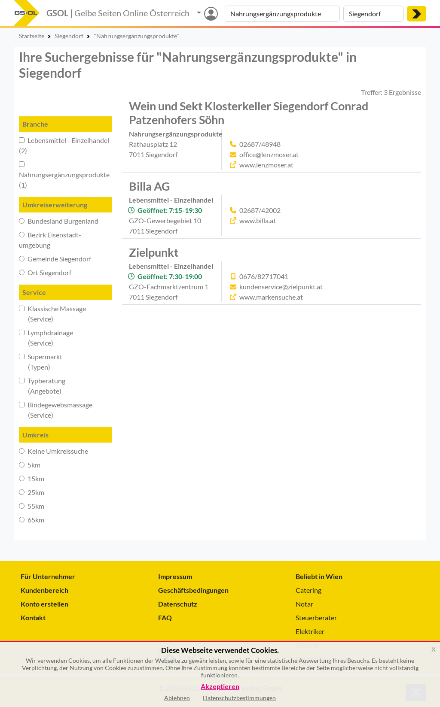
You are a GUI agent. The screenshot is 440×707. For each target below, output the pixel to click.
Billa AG (149, 186)
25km (31, 492)
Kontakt (33, 617)
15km (31, 478)
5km (29, 465)
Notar (304, 604)
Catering (308, 590)
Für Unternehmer (48, 576)
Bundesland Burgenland (58, 221)
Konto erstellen (44, 604)
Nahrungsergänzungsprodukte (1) (64, 175)
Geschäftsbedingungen (193, 590)
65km (31, 520)
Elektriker (310, 631)
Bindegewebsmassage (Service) (55, 410)
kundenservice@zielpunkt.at (281, 286)
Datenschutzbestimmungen (239, 697)
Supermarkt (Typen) (40, 361)
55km (31, 506)
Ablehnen (177, 697)
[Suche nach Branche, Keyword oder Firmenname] (282, 14)
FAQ (165, 617)
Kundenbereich (44, 590)
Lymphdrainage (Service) (46, 337)
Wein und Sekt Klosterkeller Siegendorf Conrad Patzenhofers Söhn (248, 113)
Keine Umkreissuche (53, 451)
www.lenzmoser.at (266, 165)
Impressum (175, 576)
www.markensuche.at (271, 297)
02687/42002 (260, 210)
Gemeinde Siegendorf (55, 259)
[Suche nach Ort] (373, 14)
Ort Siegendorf (45, 272)
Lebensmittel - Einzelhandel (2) (64, 145)
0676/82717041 (263, 276)
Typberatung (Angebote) (42, 385)
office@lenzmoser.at (269, 154)
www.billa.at (257, 220)
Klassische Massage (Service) (52, 313)
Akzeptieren (220, 686)
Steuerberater (316, 617)
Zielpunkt (153, 252)
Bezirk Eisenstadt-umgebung (50, 240)
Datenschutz (177, 604)
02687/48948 (260, 144)
